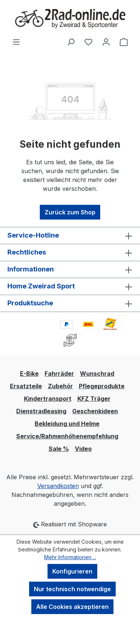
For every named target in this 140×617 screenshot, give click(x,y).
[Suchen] (71, 41)
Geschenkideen (95, 411)
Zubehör (60, 386)
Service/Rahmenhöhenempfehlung (67, 436)
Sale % (59, 448)
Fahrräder (59, 373)
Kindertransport (47, 398)
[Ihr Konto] (106, 41)
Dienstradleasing (41, 411)
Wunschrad (97, 373)
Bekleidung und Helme (67, 423)
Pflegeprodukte (102, 386)
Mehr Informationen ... (70, 557)
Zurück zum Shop (70, 212)
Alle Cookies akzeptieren (72, 606)
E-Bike (29, 373)
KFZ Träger (94, 398)
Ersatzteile (26, 386)
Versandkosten (58, 486)
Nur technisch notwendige (72, 589)
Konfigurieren (72, 571)
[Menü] (16, 41)
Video (83, 448)
